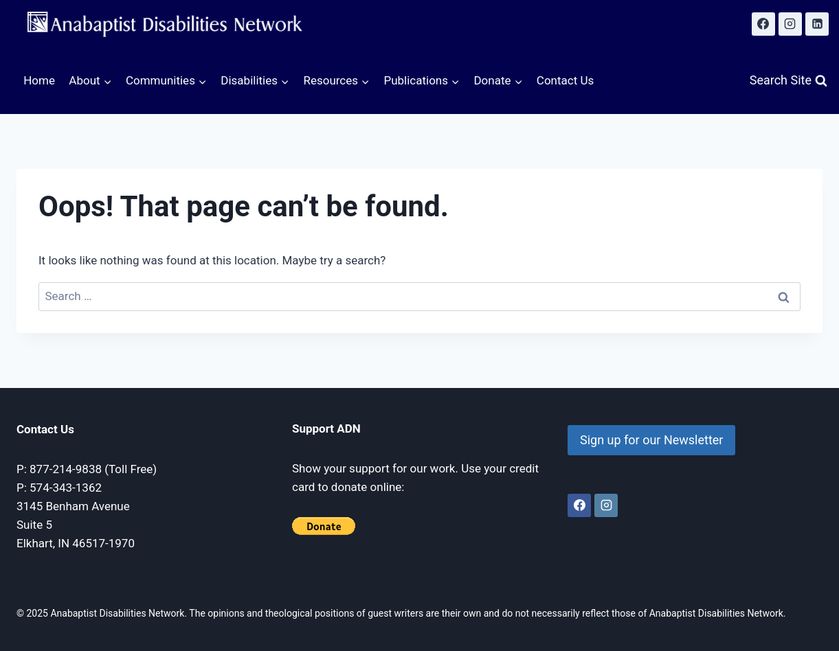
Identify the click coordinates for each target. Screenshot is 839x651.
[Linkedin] (817, 24)
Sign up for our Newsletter (651, 440)
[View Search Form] (788, 81)
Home (39, 80)
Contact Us (565, 80)
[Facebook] (763, 24)
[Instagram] (790, 24)
